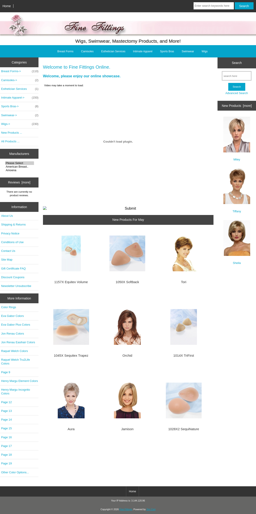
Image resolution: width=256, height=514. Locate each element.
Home (6, 6)
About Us (7, 215)
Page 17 (6, 446)
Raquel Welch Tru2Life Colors (15, 361)
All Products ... (10, 141)
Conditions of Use (12, 242)
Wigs (205, 51)
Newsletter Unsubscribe (16, 286)
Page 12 (6, 402)
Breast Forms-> (19, 71)
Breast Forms (65, 51)
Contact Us (8, 251)
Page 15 (6, 428)
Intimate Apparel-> (19, 97)
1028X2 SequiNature (183, 429)
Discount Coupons (12, 277)
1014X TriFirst (183, 355)
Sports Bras (167, 51)
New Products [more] (237, 105)
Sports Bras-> (19, 106)
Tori (183, 282)
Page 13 (6, 411)
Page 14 (6, 419)
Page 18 (6, 454)
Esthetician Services (113, 51)
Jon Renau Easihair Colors (18, 342)
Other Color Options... (15, 472)
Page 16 (6, 437)
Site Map (6, 259)
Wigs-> (19, 124)
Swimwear (188, 51)
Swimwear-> (19, 115)
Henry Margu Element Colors (19, 381)
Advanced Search (236, 93)
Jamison (127, 429)
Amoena (19, 170)
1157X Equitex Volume (71, 282)
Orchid (127, 355)
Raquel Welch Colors (14, 351)
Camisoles (87, 51)
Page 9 (5, 372)
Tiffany (236, 190)
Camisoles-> (19, 80)
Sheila (236, 242)
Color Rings (8, 307)
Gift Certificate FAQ (13, 268)
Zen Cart (151, 509)
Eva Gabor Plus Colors (15, 324)
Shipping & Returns (13, 224)
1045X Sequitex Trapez (71, 355)
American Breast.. (19, 167)
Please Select (19, 163)
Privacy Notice (10, 233)
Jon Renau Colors (12, 333)
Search (237, 63)
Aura (71, 429)
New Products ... (11, 132)
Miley (236, 139)
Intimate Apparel (142, 51)
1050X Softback (127, 282)
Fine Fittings (125, 509)
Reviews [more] (19, 182)
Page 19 (6, 463)
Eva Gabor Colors (12, 316)
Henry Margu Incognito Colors (15, 391)
